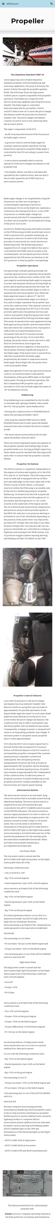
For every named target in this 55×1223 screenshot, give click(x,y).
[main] (27, 21)
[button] (3, 3)
